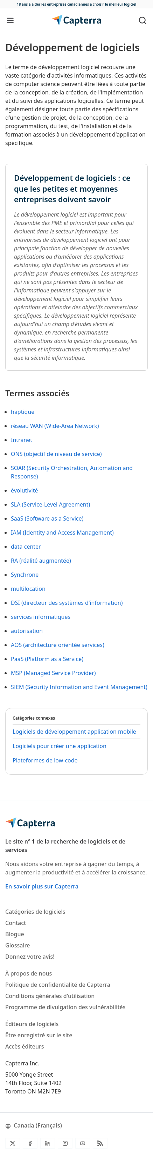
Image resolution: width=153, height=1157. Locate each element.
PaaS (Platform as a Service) (47, 659)
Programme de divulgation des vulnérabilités (65, 1007)
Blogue (14, 934)
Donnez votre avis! (30, 956)
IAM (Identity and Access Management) (62, 532)
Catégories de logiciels (35, 911)
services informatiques (40, 617)
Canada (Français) (33, 1125)
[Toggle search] (143, 20)
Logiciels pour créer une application (59, 746)
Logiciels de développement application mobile (74, 731)
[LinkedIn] (47, 1143)
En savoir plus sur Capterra (41, 886)
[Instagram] (65, 1143)
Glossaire (17, 945)
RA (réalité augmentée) (41, 560)
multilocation (28, 589)
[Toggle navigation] (10, 20)
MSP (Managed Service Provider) (53, 673)
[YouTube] (82, 1143)
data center (26, 546)
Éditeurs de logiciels (31, 1024)
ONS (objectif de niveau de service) (56, 454)
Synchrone (25, 574)
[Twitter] (12, 1143)
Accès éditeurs (24, 1046)
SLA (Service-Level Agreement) (50, 504)
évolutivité (24, 490)
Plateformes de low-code (45, 760)
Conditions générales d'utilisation (50, 996)
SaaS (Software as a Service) (47, 518)
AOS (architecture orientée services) (57, 645)
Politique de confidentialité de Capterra (57, 985)
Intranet (21, 440)
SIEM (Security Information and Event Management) (79, 687)
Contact (15, 923)
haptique (22, 412)
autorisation (27, 631)
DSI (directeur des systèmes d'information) (67, 603)
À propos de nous (28, 973)
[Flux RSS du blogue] (100, 1143)
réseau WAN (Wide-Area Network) (55, 426)
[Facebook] (30, 1143)
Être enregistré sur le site (38, 1035)
